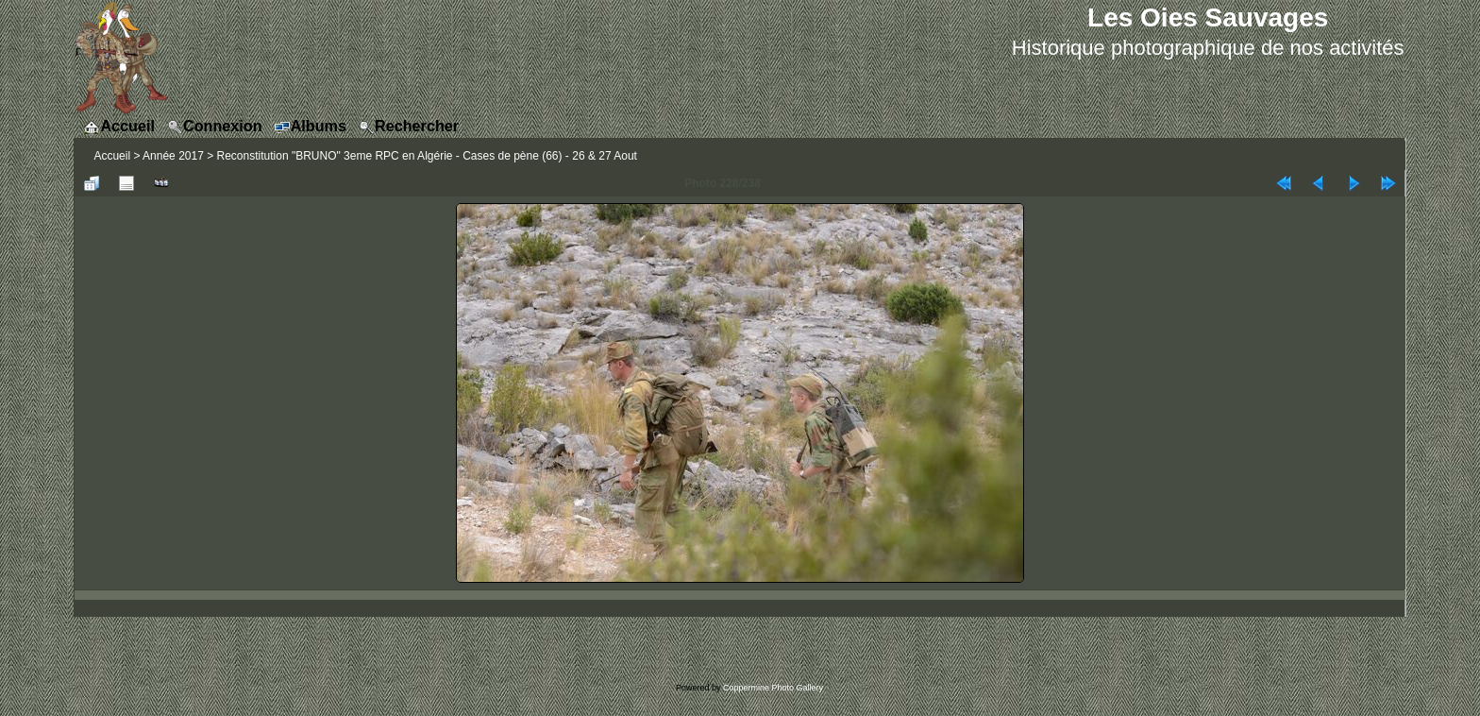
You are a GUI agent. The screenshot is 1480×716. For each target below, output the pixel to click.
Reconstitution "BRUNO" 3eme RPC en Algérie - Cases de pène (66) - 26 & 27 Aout (427, 155)
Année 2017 (173, 155)
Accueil (111, 155)
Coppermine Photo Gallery (773, 687)
